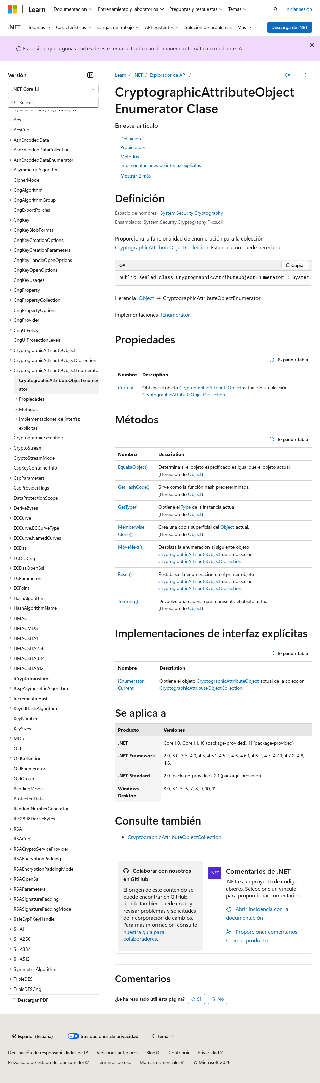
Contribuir (179, 1052)
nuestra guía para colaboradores (143, 935)
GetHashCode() (133, 487)
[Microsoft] (12, 9)
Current (126, 387)
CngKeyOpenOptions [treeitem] (35, 270)
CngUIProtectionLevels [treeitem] (37, 340)
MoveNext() (130, 547)
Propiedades (133, 147)
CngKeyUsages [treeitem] (29, 280)
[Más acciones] (306, 74)
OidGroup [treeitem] (24, 778)
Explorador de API (168, 74)
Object (146, 297)
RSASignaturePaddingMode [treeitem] (42, 908)
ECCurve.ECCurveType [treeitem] (36, 528)
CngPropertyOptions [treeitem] (35, 310)
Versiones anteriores (117, 1052)
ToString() (128, 601)
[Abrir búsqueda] (275, 9)
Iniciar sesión (298, 9)
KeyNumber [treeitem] (26, 718)
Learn (120, 74)
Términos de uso (114, 1062)
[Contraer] (90, 75)
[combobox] (53, 89)
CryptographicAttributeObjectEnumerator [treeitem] (58, 384)
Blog (150, 1052)
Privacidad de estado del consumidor (46, 1062)
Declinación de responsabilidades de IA (48, 1052)
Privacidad (208, 1052)
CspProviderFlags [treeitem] (31, 487)
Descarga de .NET (289, 27)
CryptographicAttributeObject (210, 387)
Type (186, 507)
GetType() (128, 507)
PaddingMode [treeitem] (28, 788)
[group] (213, 278)
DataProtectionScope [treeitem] (36, 498)
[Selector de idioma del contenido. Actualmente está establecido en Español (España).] (32, 1035)
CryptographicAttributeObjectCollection (161, 247)
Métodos (129, 156)
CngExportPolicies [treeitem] (32, 210)
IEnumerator (175, 314)
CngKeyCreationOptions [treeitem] (39, 240)
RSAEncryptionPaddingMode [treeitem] (43, 869)
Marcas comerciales (160, 1062)
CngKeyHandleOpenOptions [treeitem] (43, 260)
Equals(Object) (133, 467)
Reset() (125, 574)
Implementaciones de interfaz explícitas (160, 165)
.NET (138, 74)
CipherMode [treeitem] (26, 179)
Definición (130, 138)
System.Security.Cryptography (191, 213)
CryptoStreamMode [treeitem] (34, 458)
